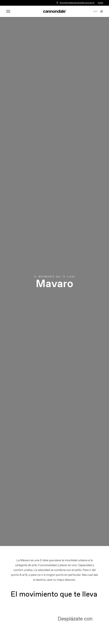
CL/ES (100, 3)
